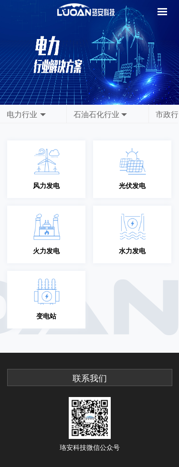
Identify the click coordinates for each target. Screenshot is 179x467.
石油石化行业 (96, 114)
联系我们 (90, 378)
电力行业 (22, 114)
